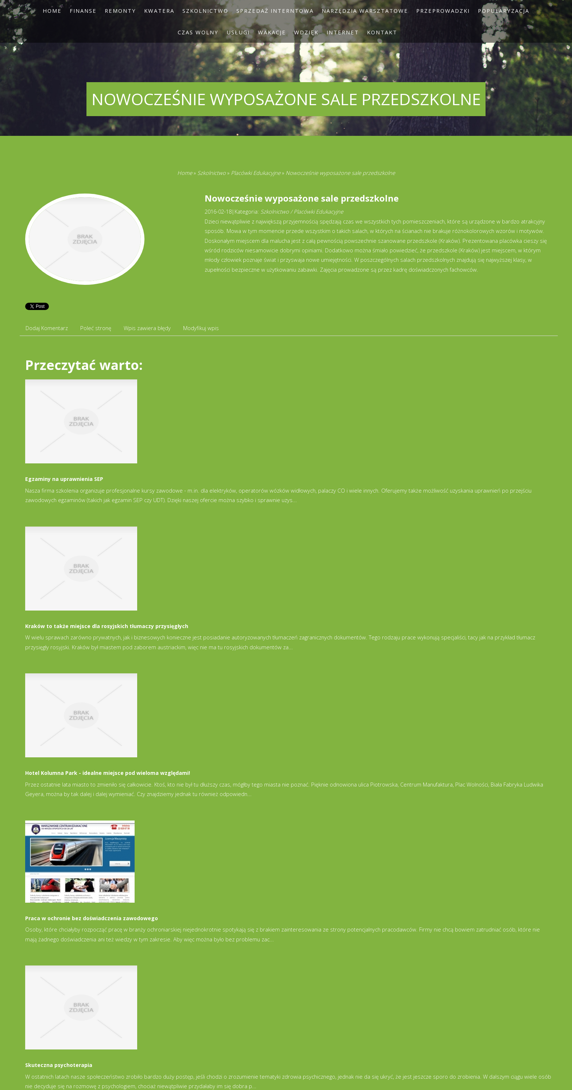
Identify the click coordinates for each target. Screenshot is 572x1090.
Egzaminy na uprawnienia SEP (64, 478)
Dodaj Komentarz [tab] (47, 328)
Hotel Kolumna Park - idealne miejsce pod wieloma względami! (107, 772)
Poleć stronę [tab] (95, 328)
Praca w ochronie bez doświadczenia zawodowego (91, 918)
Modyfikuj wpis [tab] (201, 328)
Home (184, 172)
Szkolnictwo (211, 172)
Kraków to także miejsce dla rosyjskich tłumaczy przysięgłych (106, 626)
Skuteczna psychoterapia (58, 1065)
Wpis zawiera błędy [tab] (147, 328)
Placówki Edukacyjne (256, 172)
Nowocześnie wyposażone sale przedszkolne (340, 172)
